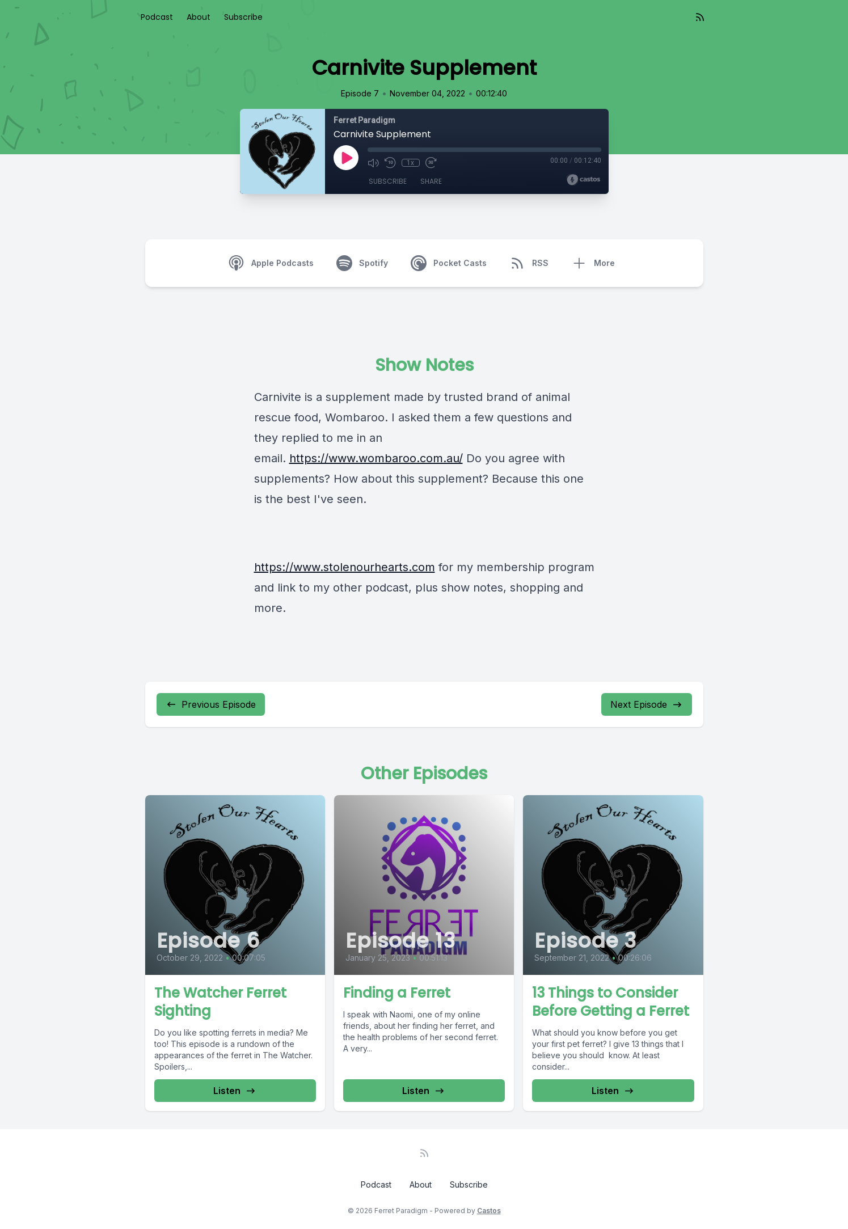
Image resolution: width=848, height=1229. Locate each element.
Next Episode (646, 704)
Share (431, 181)
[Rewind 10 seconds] (390, 162)
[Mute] (373, 163)
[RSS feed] (700, 17)
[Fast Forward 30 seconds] (431, 162)
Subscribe (243, 17)
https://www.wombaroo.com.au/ (376, 458)
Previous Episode (211, 704)
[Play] (346, 157)
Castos (489, 1210)
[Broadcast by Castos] (583, 179)
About (198, 17)
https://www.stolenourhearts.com (344, 567)
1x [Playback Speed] (410, 163)
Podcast (157, 17)
